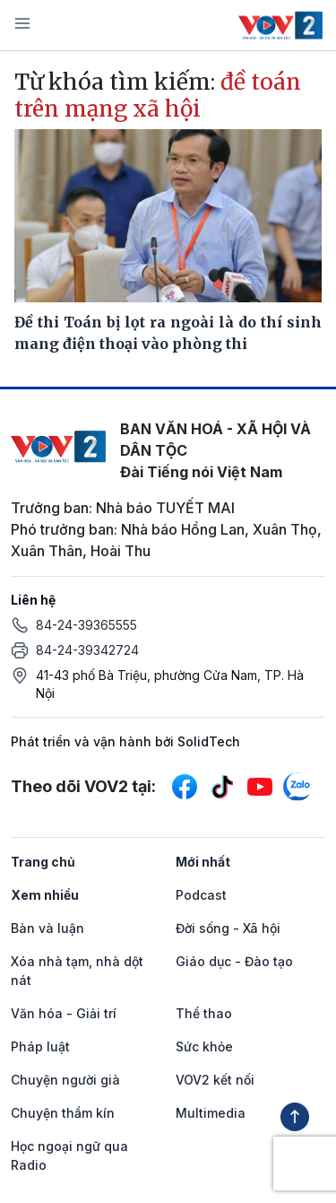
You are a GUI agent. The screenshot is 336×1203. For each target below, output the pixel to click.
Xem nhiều (45, 894)
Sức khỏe (204, 1046)
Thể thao (204, 1013)
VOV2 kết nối (215, 1079)
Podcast (201, 894)
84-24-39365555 (86, 624)
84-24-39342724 (87, 650)
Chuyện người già (65, 1079)
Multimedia (211, 1112)
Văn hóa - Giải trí (63, 1013)
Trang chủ (43, 861)
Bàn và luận (47, 928)
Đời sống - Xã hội (228, 928)
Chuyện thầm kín (63, 1112)
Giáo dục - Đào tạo (234, 961)
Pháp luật (40, 1046)
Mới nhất (203, 861)
